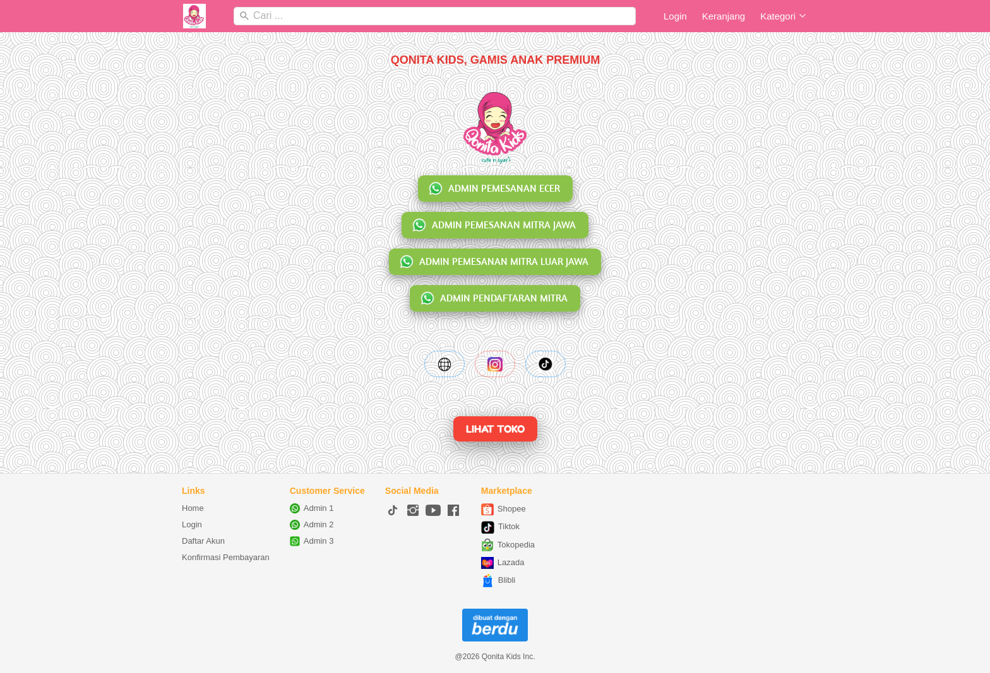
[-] (392, 511)
